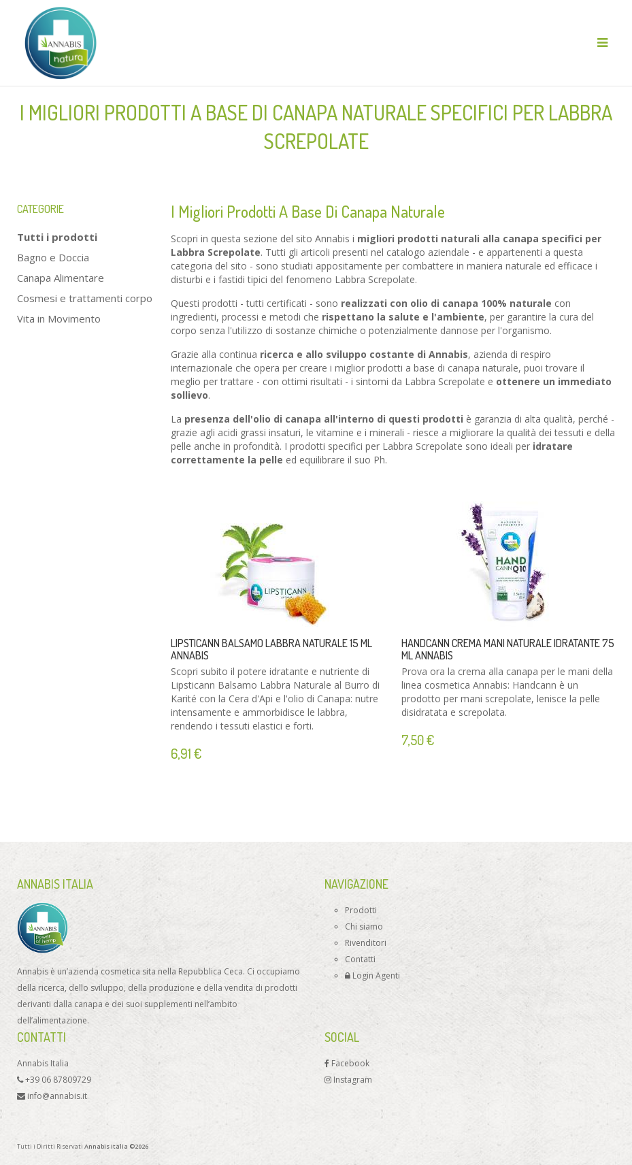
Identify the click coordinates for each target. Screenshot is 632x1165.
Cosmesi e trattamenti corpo (84, 298)
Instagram (348, 1079)
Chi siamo (364, 926)
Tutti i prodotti (57, 237)
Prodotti (361, 910)
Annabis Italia (43, 1063)
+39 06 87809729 (54, 1079)
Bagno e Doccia (53, 257)
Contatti (360, 959)
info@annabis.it (52, 1096)
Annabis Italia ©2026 (116, 1146)
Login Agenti (372, 975)
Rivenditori (365, 943)
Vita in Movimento (59, 318)
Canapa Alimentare (60, 277)
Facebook (347, 1063)
